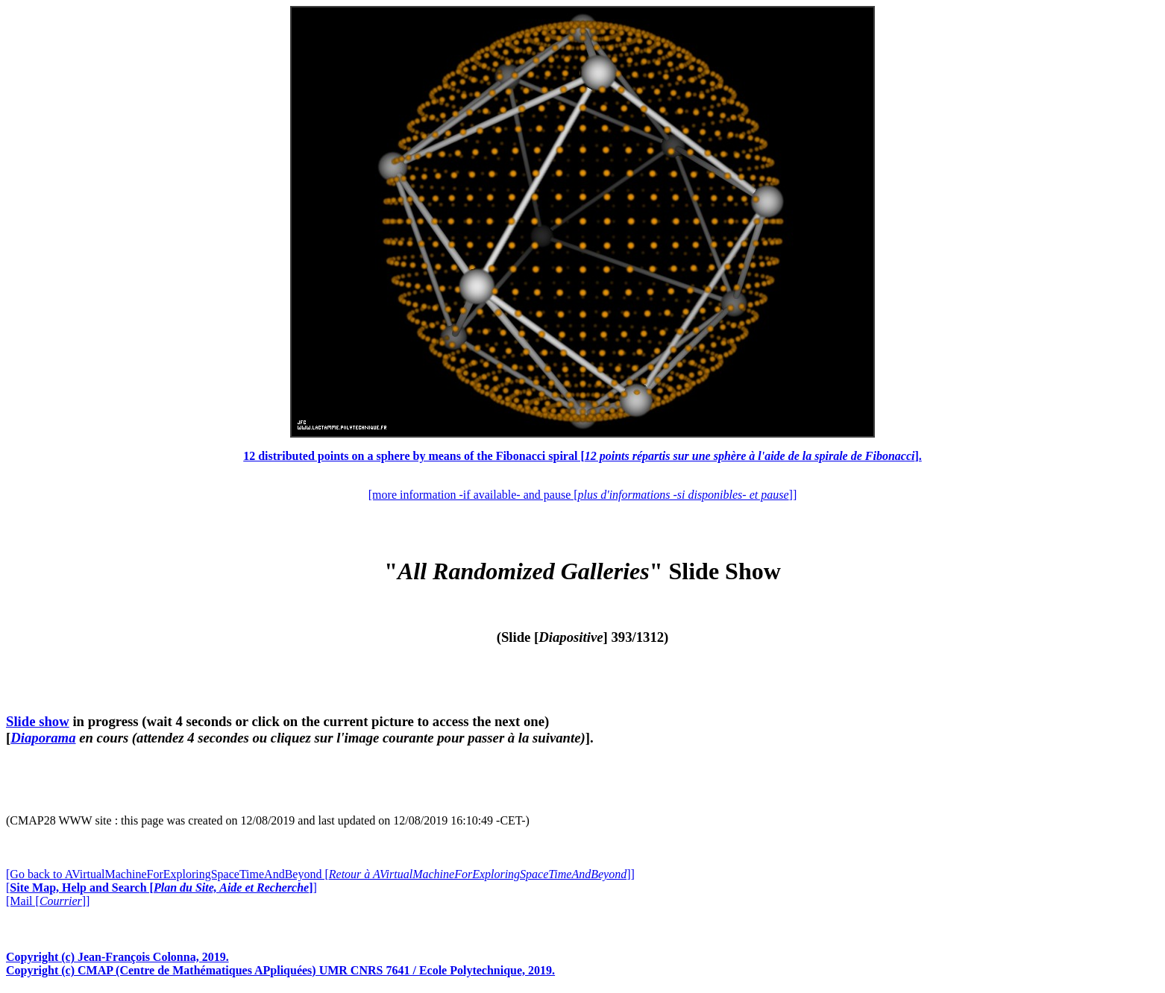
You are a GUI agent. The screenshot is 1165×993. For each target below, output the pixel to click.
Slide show (37, 721)
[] (161, 887)
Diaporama (42, 737)
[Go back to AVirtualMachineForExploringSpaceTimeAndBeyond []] (320, 874)
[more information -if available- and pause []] (582, 494)
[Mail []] (48, 901)
